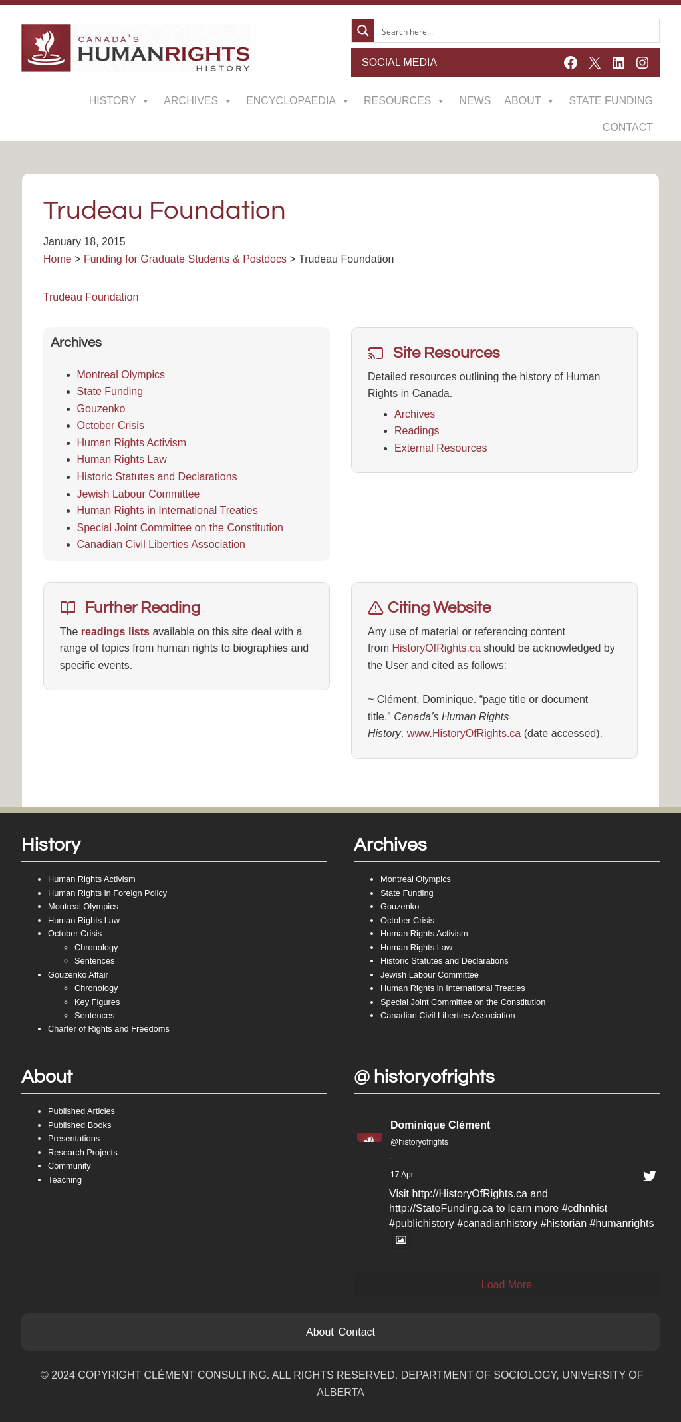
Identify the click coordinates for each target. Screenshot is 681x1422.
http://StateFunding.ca (441, 1208)
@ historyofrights (424, 1077)
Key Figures (97, 1002)
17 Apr (402, 1174)
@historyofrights (419, 1142)
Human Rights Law (122, 459)
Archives (198, 101)
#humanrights (622, 1223)
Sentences (94, 961)
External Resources (440, 448)
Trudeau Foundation (91, 297)
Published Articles (81, 1111)
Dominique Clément (440, 1125)
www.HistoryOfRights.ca (464, 733)
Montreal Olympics (121, 374)
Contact (628, 127)
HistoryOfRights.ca (436, 648)
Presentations (74, 1138)
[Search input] (517, 31)
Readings (417, 430)
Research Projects (83, 1152)
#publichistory (421, 1223)
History (120, 101)
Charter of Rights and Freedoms (109, 1029)
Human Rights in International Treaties (167, 510)
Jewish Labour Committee (138, 493)
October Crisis (110, 425)
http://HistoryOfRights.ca (469, 1193)
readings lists (115, 631)
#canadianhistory (497, 1223)
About (529, 101)
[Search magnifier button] (363, 30)
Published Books (79, 1125)
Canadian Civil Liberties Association (161, 544)
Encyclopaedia (298, 101)
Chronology (96, 947)
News (475, 100)
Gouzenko (101, 408)
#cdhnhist (585, 1208)
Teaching (65, 1180)
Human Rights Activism (132, 442)
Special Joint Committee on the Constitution (180, 527)
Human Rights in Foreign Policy (107, 893)
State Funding (611, 100)
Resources (405, 101)
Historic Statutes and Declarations (157, 476)
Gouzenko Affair (78, 975)
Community (69, 1166)
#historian (564, 1223)
